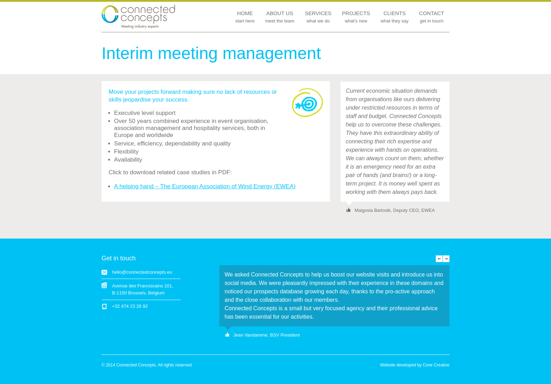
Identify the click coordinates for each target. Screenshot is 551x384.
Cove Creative (436, 365)
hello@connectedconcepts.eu (142, 272)
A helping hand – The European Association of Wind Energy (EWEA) (205, 186)
